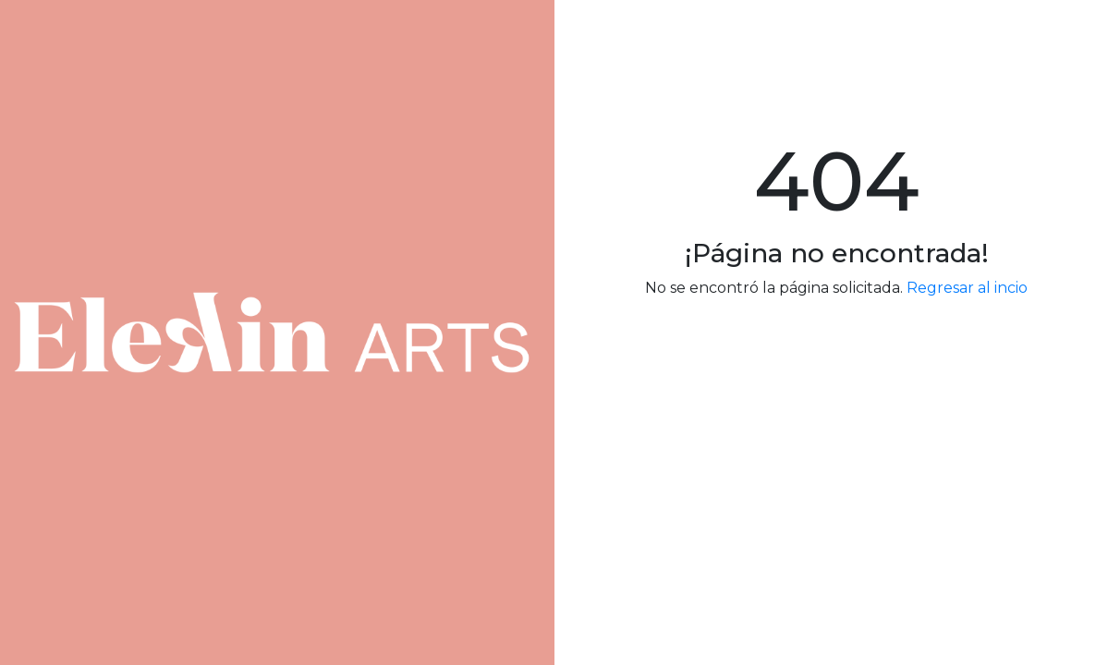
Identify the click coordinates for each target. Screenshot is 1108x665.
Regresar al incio (967, 287)
